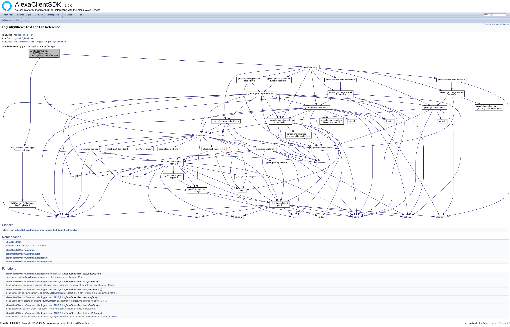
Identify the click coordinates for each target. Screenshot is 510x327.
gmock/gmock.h (23, 34)
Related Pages (24, 15)
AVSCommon (7, 20)
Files (81, 16)
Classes (69, 16)
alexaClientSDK (13, 242)
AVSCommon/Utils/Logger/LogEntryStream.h (40, 41)
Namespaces (54, 16)
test (25, 20)
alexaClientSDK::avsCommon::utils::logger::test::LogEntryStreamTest (44, 230)
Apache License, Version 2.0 (496, 323)
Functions (505, 24)
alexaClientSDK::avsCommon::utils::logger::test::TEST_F (33, 273)
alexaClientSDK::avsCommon (20, 250)
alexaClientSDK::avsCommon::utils (23, 254)
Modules (39, 15)
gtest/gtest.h (23, 38)
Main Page (8, 15)
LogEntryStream (29, 277)
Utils (18, 20)
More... (81, 277)
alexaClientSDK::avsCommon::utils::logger (26, 258)
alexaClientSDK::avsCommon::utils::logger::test (29, 261)
